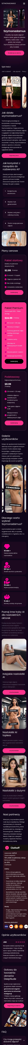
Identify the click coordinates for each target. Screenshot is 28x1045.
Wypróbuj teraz (14, 155)
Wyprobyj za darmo (14, 1006)
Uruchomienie (14, 692)
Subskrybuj (14, 292)
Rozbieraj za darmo (14, 53)
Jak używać (16, 71)
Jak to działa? (6, 71)
